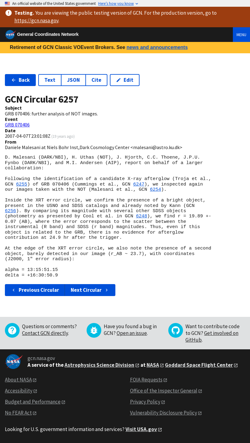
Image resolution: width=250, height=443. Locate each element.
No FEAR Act (18, 412)
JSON (73, 80)
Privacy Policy (145, 401)
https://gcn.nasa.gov (36, 20)
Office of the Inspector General (163, 390)
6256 (10, 211)
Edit (124, 80)
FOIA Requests (146, 379)
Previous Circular (35, 290)
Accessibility (18, 390)
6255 (21, 184)
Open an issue (132, 333)
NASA (153, 365)
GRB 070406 (17, 125)
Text (49, 80)
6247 (138, 184)
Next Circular (90, 290)
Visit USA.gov (141, 429)
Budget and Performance (33, 401)
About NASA (18, 379)
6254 (155, 189)
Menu (241, 34)
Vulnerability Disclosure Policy (163, 412)
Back (20, 80)
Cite (96, 80)
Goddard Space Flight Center (199, 365)
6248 (141, 216)
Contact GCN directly (45, 333)
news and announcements (157, 47)
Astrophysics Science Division (99, 365)
